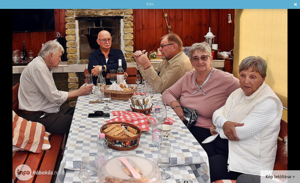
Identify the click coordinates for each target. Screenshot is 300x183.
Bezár (295, 4)
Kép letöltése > (280, 177)
